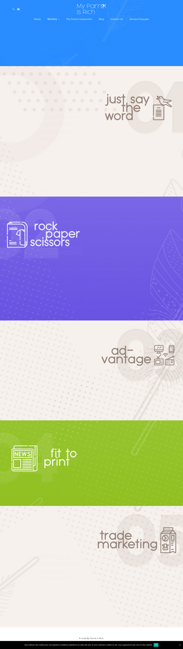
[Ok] (179, 645)
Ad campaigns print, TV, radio (116, 43)
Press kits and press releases (115, 49)
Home (37, 19)
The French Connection (79, 19)
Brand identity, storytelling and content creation (125, 31)
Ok (156, 645)
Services (53, 19)
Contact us (116, 19)
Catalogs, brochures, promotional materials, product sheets (131, 37)
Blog (101, 19)
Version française (139, 19)
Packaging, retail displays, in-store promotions (124, 56)
